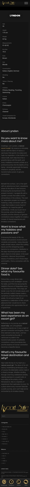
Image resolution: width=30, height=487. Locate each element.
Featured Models (5, 426)
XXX (3, 463)
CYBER (3, 460)
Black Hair (4, 434)
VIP (3, 431)
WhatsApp (4, 483)
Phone (19, 483)
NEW (3, 455)
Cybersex (4, 439)
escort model (6, 148)
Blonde (3, 429)
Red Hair (4, 443)
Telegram (11, 483)
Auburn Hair (4, 441)
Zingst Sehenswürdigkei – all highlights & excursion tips (13, 472)
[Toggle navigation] (26, 3)
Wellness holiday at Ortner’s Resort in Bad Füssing (11, 475)
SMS (26, 483)
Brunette (4, 436)
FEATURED (4, 453)
